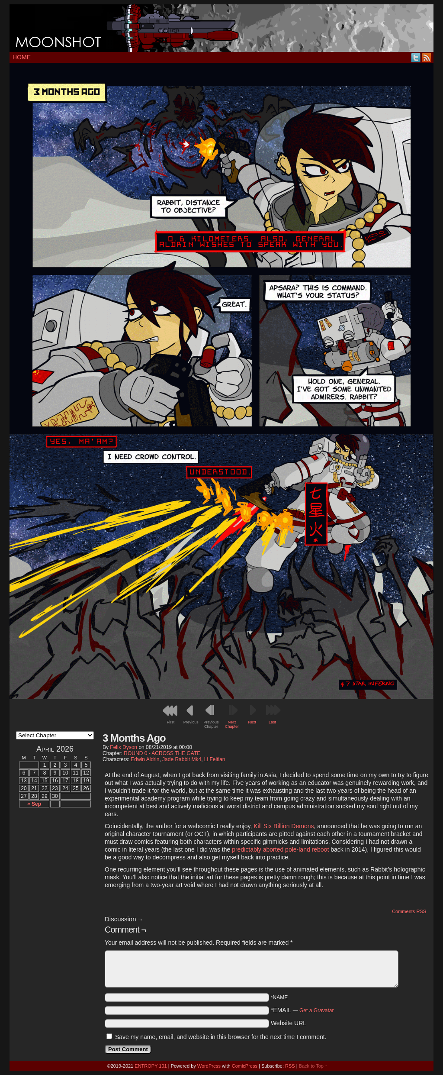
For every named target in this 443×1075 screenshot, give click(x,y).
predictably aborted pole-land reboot (280, 849)
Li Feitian (214, 759)
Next (252, 722)
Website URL (288, 1023)
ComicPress (244, 1066)
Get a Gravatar (316, 1010)
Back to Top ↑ (313, 1066)
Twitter (416, 57)
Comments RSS (409, 911)
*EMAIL (302, 1010)
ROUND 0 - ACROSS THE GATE (162, 753)
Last (272, 722)
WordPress (209, 1066)
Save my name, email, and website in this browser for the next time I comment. (221, 1036)
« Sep (34, 804)
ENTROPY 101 (151, 1066)
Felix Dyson (123, 747)
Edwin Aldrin (145, 759)
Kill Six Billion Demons (284, 826)
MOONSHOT (221, 28)
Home (22, 57)
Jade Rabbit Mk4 (181, 759)
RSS (426, 57)
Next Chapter (232, 724)
